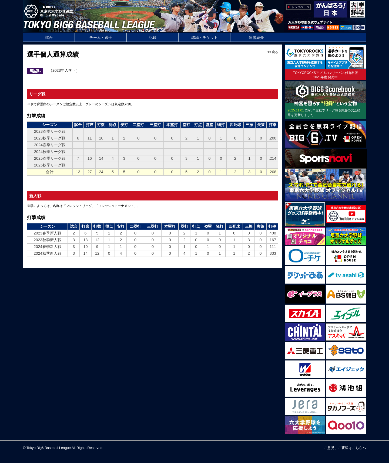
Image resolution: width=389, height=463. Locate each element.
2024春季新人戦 (47, 246)
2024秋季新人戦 (47, 253)
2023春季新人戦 (47, 233)
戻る (275, 52)
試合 (49, 37)
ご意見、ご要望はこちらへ (345, 448)
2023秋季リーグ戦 (49, 138)
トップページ (300, 7)
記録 (152, 37)
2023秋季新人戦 (47, 240)
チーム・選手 (100, 37)
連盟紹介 (256, 37)
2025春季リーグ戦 (49, 158)
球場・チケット (204, 37)
